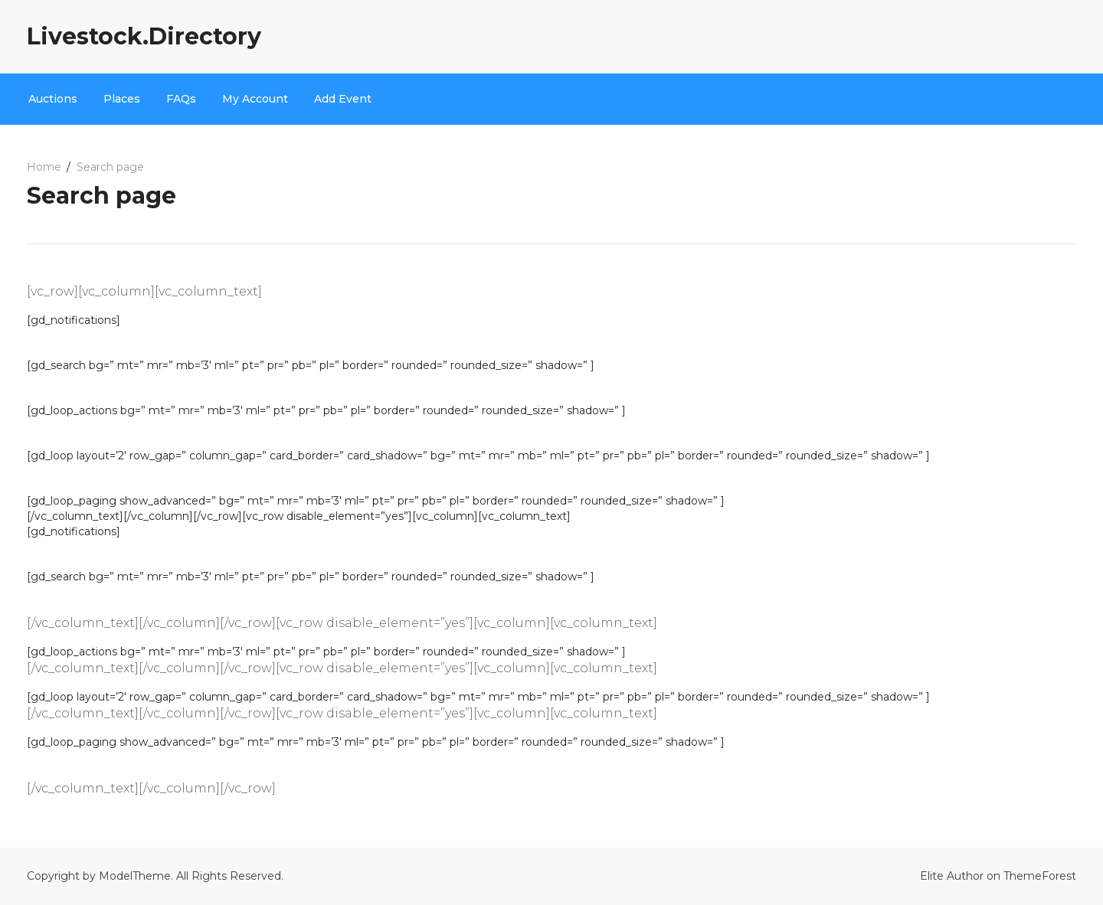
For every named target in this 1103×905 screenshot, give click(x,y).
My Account (255, 99)
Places (121, 99)
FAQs (181, 99)
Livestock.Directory (144, 36)
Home (44, 167)
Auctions (52, 99)
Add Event (342, 99)
